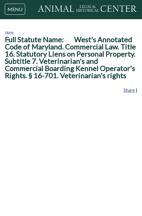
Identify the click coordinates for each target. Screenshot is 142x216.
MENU (14, 9)
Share (129, 90)
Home (9, 32)
